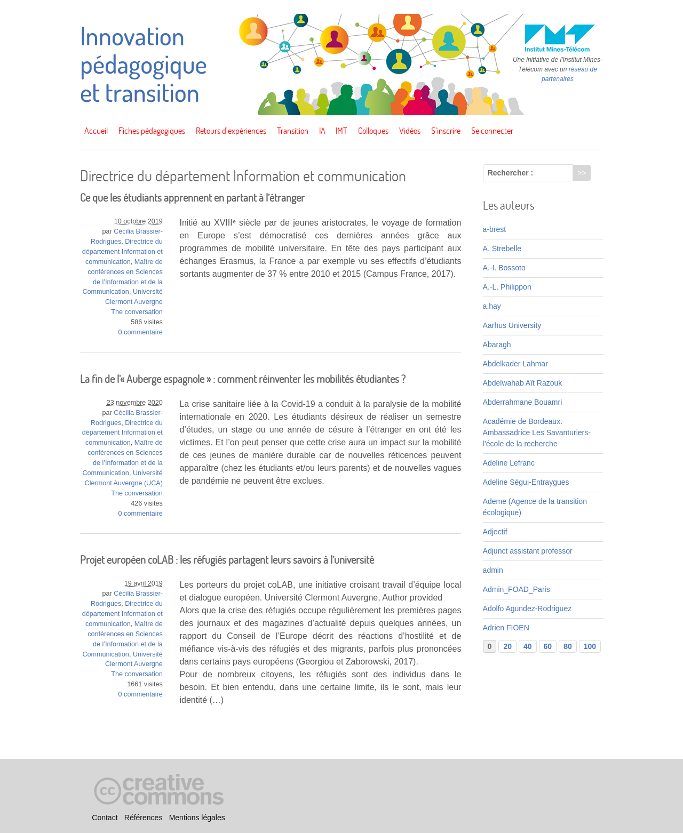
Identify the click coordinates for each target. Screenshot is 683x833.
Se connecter (492, 130)
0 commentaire (140, 332)
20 (507, 646)
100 (590, 646)
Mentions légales (197, 817)
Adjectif (495, 531)
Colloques (373, 130)
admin (493, 570)
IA (322, 130)
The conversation (137, 312)
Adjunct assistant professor (528, 551)
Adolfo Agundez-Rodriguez (527, 608)
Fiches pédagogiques (151, 130)
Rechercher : (511, 173)
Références (143, 817)
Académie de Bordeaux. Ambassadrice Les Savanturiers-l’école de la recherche (537, 432)
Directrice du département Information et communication (122, 252)
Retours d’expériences (231, 130)
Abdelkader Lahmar (515, 363)
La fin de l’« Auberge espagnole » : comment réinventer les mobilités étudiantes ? (243, 379)
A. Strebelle (502, 248)
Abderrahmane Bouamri (522, 402)
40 (527, 646)
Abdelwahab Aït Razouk (522, 383)
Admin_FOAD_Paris (516, 589)
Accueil (96, 130)
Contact (104, 817)
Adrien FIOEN (506, 627)
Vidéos (409, 130)
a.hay (492, 306)
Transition (292, 130)
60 (548, 646)
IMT (341, 130)
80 (567, 646)
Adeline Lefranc (509, 463)
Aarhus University (512, 325)
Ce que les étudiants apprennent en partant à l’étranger (192, 197)
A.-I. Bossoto (504, 267)
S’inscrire (445, 130)
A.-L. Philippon (507, 287)
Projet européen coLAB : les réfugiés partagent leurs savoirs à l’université (227, 559)
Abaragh (497, 344)
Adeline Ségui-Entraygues (526, 482)
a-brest (494, 229)
